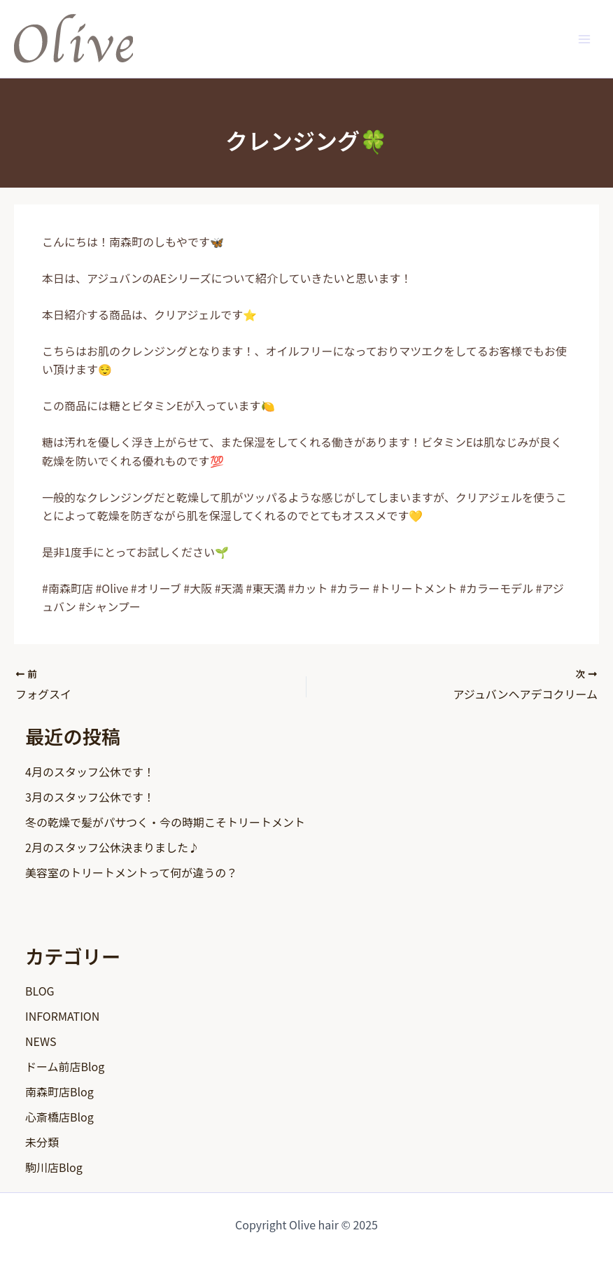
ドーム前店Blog (64, 1066)
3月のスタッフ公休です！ (90, 796)
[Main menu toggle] (584, 38)
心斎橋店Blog (59, 1116)
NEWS (40, 1041)
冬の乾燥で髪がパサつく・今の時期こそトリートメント (165, 822)
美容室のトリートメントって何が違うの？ (131, 872)
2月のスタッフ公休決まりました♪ (112, 847)
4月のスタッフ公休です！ (90, 771)
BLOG (40, 990)
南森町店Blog (59, 1091)
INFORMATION (62, 1015)
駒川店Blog (54, 1167)
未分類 (42, 1141)
